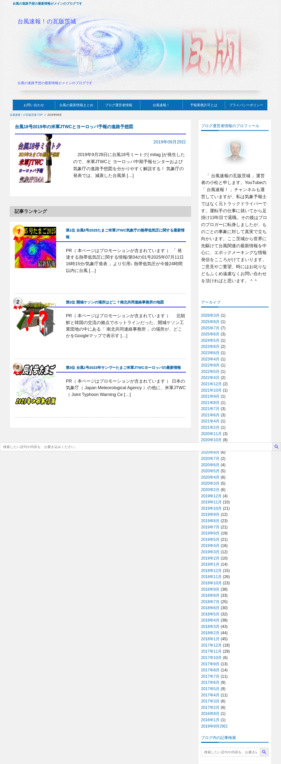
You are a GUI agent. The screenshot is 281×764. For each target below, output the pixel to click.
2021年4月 (210, 421)
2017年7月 (210, 676)
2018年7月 (210, 602)
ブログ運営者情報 (118, 105)
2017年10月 (211, 658)
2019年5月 (210, 539)
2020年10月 (211, 440)
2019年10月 (211, 508)
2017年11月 (211, 651)
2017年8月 (210, 670)
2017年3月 (210, 701)
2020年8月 (210, 452)
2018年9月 (210, 589)
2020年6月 (210, 465)
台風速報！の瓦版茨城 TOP (26, 114)
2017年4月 (210, 695)
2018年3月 (210, 626)
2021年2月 (210, 427)
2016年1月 (210, 720)
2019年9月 (210, 514)
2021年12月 (211, 384)
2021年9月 (210, 396)
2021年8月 (210, 403)
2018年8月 (210, 595)
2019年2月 (210, 558)
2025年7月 (210, 328)
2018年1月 (210, 639)
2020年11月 (211, 434)
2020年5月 (210, 471)
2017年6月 (210, 682)
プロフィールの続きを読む (235, 290)
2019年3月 (210, 552)
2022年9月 (210, 365)
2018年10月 (211, 583)
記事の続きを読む (166, 187)
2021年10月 (211, 390)
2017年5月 (210, 689)
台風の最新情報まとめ (76, 105)
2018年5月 (210, 614)
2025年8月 (210, 322)
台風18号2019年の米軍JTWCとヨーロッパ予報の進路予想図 (74, 126)
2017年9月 (210, 664)
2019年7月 (210, 527)
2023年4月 (210, 359)
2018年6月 (210, 608)
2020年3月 (210, 483)
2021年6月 (210, 415)
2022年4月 (210, 378)
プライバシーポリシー (246, 105)
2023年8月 (210, 346)
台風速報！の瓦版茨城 (47, 21)
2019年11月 (211, 502)
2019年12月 (211, 496)
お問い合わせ (34, 105)
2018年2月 (210, 633)
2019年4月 (210, 546)
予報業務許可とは (203, 105)
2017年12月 (211, 645)
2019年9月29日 (214, 726)
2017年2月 (210, 707)
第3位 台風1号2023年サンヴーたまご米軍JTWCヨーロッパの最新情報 (123, 367)
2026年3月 (210, 315)
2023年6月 (210, 353)
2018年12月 (211, 571)
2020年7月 (210, 459)
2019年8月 (210, 521)
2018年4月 (210, 620)
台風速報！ (161, 105)
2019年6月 (210, 533)
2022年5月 (210, 371)
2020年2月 (210, 490)
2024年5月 (210, 340)
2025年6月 (210, 334)
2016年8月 (210, 713)
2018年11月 (211, 577)
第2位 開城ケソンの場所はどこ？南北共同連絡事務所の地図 (115, 302)
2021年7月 (210, 409)
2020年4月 (210, 477)
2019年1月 (210, 564)
